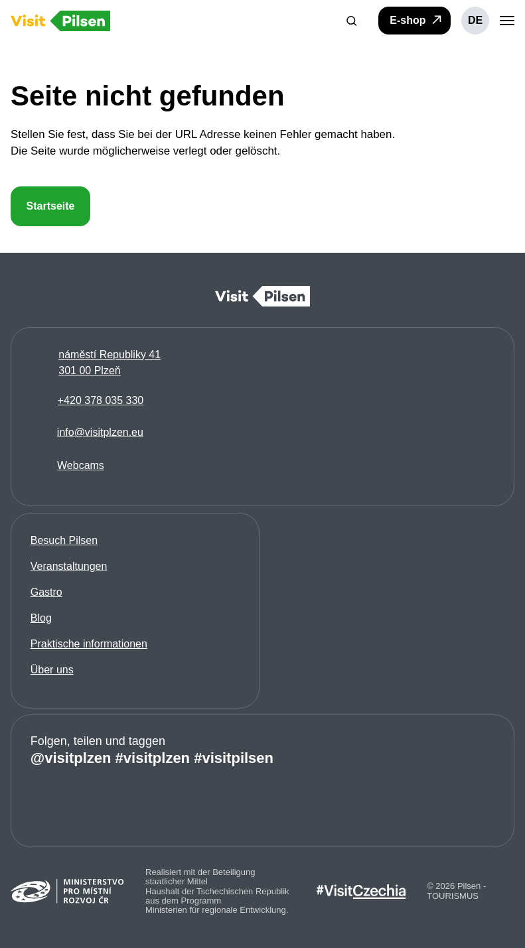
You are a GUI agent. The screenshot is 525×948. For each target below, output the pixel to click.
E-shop (416, 20)
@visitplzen (71, 758)
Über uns (52, 669)
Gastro (46, 591)
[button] (351, 21)
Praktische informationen (89, 643)
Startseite (51, 206)
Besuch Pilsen (64, 539)
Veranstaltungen (69, 565)
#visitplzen (152, 758)
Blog (41, 617)
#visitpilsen (233, 758)
